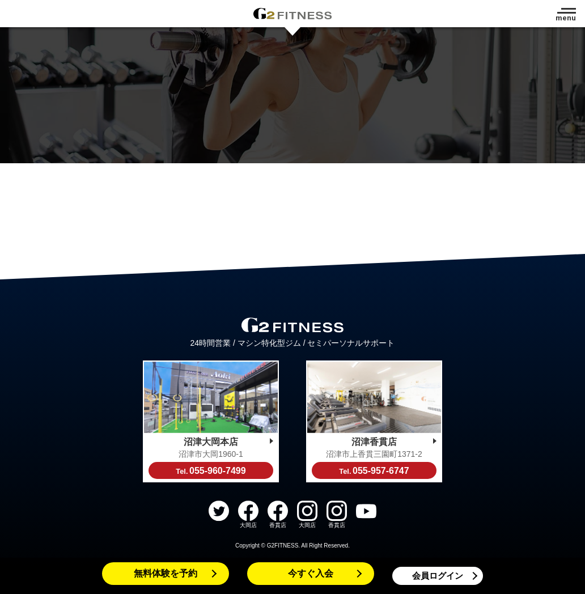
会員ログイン (437, 575)
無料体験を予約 (165, 573)
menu (566, 18)
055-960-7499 (210, 471)
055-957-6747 (374, 471)
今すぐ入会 (310, 573)
